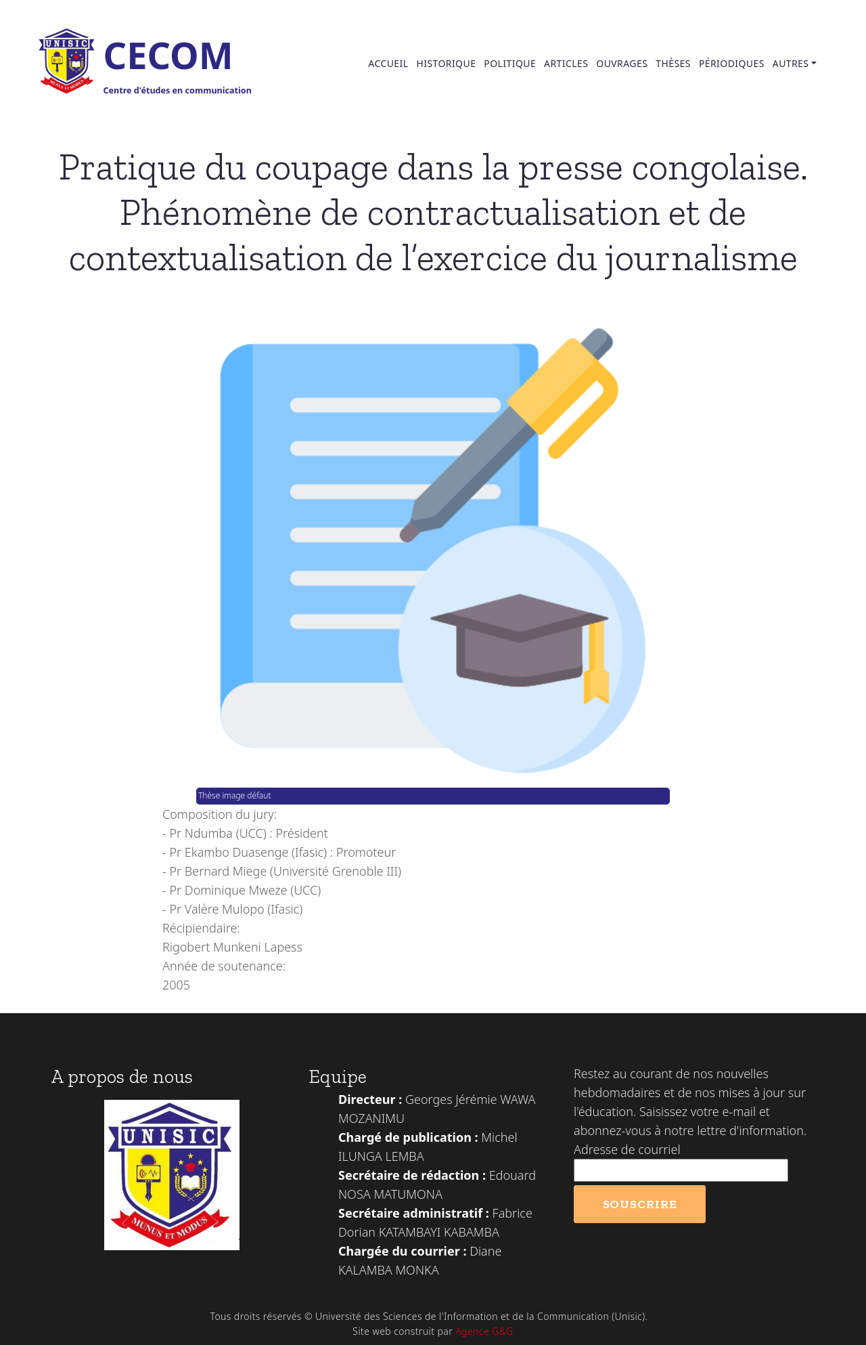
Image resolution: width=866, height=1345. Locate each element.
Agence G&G (484, 1331)
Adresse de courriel (627, 1149)
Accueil (388, 63)
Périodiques (732, 63)
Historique (446, 63)
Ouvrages (621, 63)
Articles (566, 63)
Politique (510, 63)
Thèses (673, 63)
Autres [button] (791, 63)
